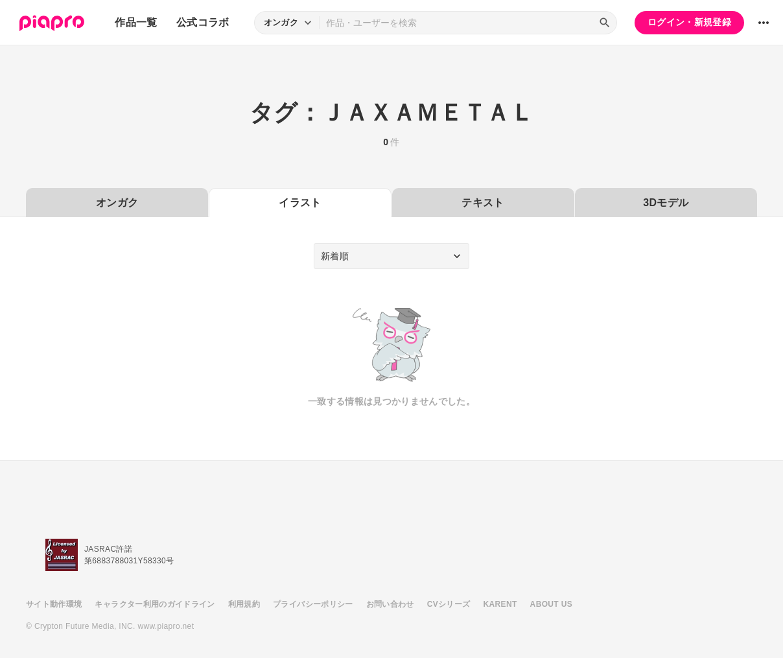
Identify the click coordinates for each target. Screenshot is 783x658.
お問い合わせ (390, 604)
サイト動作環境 (54, 604)
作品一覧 (136, 22)
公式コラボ (202, 22)
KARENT (500, 604)
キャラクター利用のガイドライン (155, 604)
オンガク (117, 202)
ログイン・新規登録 (689, 22)
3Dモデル (665, 202)
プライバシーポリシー (313, 604)
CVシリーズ (449, 604)
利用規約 (244, 604)
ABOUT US (551, 604)
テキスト (483, 202)
